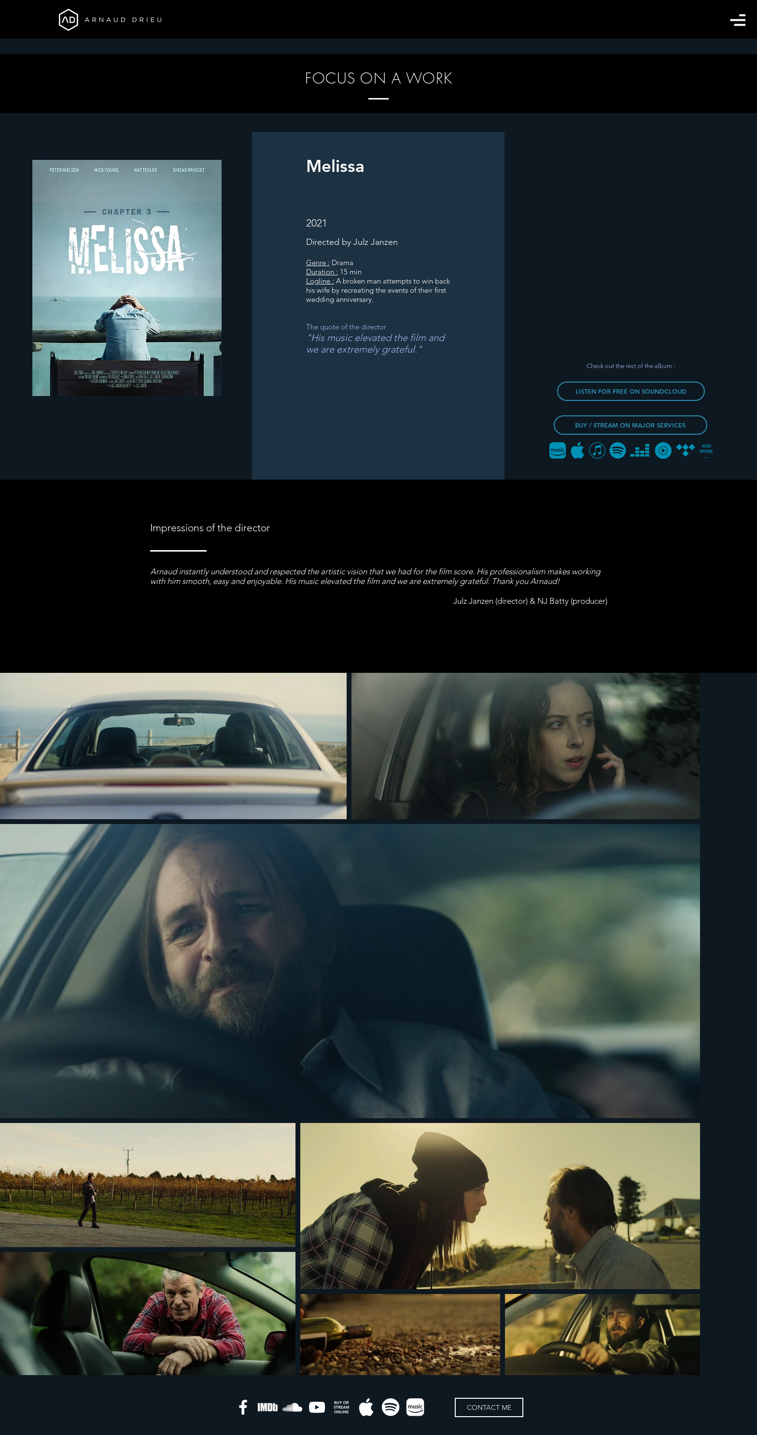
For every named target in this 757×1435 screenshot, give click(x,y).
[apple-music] (366, 1407)
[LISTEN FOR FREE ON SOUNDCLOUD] (631, 391)
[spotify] (391, 1407)
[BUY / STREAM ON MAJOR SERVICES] (630, 425)
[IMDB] (268, 1407)
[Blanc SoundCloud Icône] (292, 1407)
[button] (737, 20)
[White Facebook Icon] (243, 1407)
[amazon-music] (415, 1407)
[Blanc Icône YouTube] (317, 1407)
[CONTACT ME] (489, 1407)
